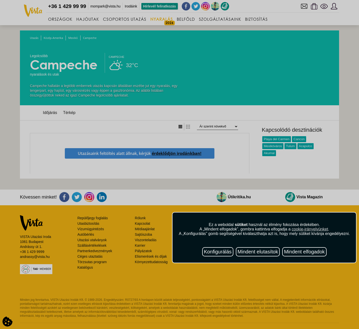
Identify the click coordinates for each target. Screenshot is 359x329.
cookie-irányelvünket (310, 229)
